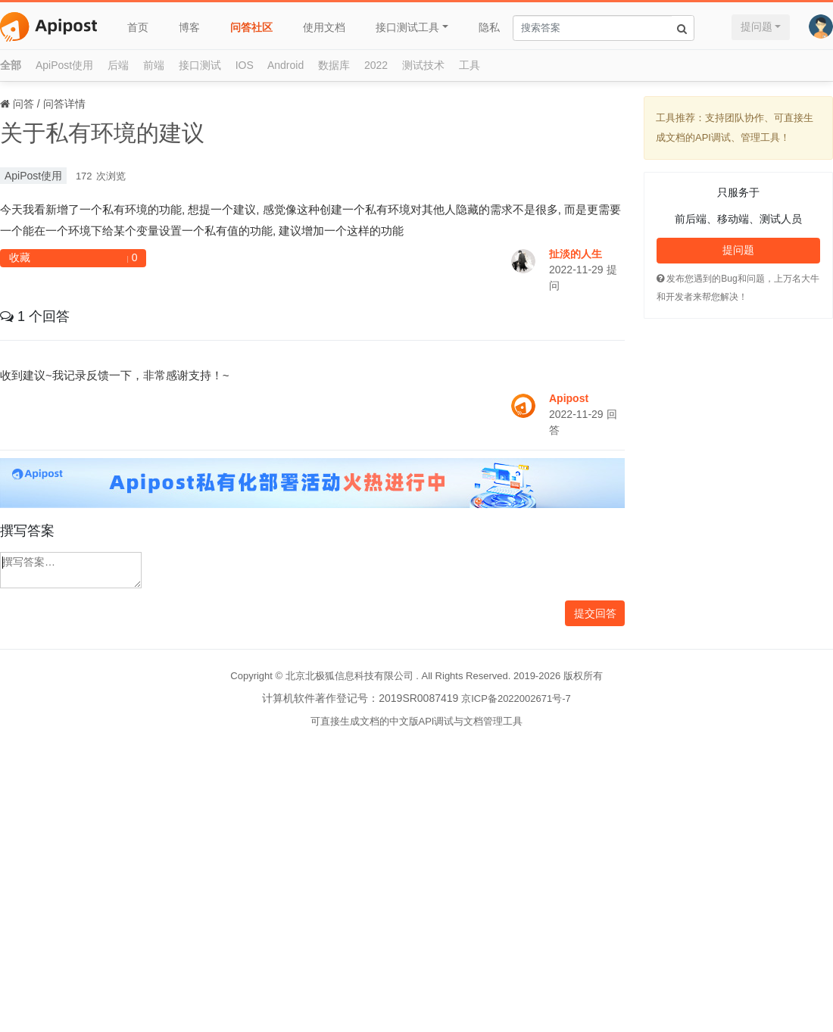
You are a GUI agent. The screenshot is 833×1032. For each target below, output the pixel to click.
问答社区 (251, 27)
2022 (376, 65)
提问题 (756, 26)
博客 (189, 27)
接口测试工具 (407, 27)
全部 (10, 65)
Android (285, 65)
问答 (23, 104)
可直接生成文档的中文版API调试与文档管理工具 (416, 721)
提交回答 (595, 613)
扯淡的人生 (575, 254)
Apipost (568, 398)
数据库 (334, 65)
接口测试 (200, 65)
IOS (245, 65)
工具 (469, 65)
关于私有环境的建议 (102, 132)
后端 (118, 65)
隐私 (489, 27)
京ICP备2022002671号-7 (516, 698)
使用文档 (324, 27)
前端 (153, 65)
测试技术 (423, 65)
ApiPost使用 (64, 65)
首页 (137, 27)
